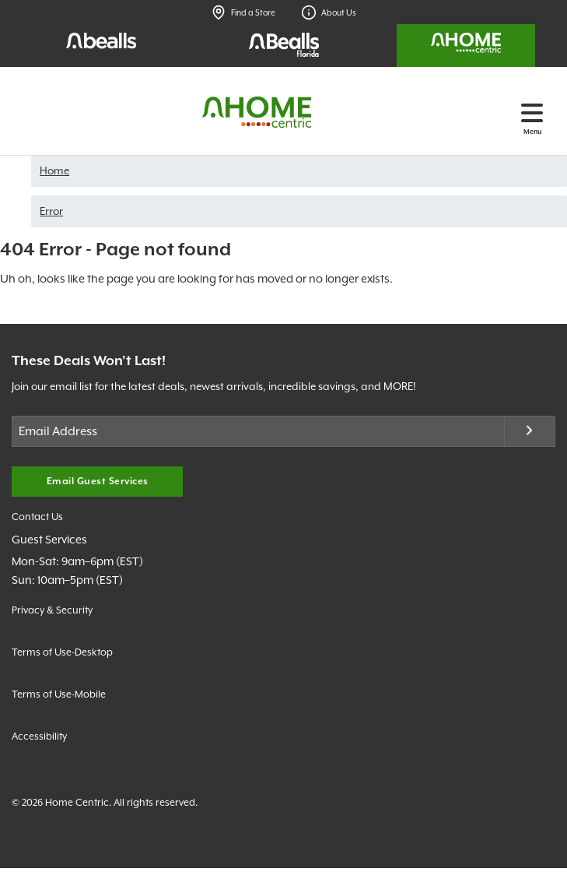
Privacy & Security (52, 610)
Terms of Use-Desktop (62, 652)
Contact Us (37, 516)
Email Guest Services (98, 481)
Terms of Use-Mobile (59, 694)
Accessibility (39, 736)
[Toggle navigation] (532, 112)
